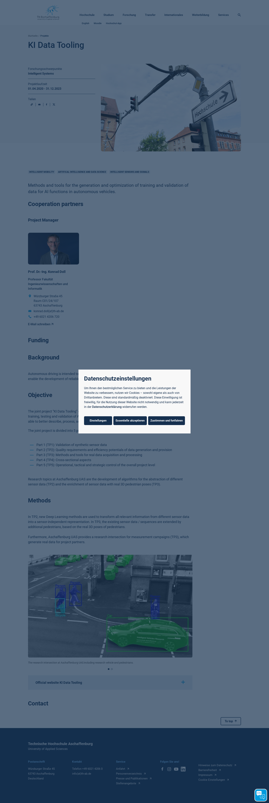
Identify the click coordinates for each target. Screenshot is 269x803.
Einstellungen (98, 420)
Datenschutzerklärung (107, 407)
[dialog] (134, 401)
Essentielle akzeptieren (130, 420)
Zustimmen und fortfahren (166, 420)
